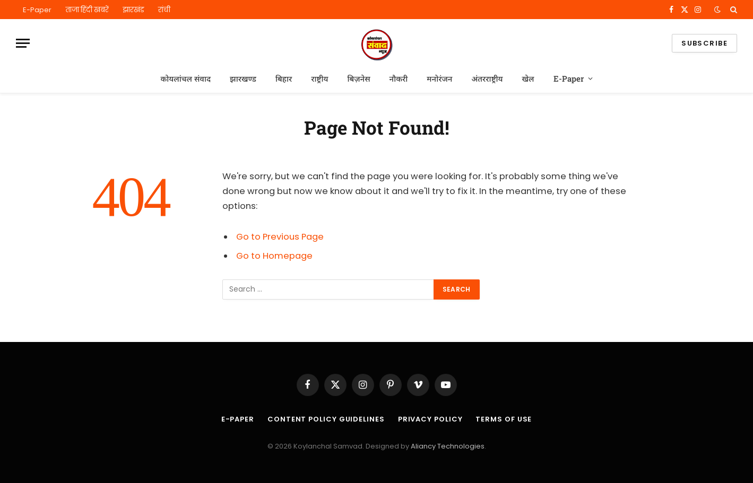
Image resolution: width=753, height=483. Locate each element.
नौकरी (399, 78)
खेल (528, 78)
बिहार (283, 78)
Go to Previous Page (280, 237)
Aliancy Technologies (447, 446)
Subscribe (704, 43)
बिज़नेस (358, 78)
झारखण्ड (243, 78)
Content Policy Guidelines (326, 419)
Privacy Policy (430, 419)
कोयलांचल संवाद (185, 78)
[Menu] (23, 43)
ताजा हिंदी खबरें (87, 10)
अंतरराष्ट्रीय (487, 78)
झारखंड (133, 10)
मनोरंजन (439, 78)
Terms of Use (503, 419)
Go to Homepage (274, 256)
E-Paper (37, 10)
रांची (164, 10)
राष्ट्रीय (319, 78)
